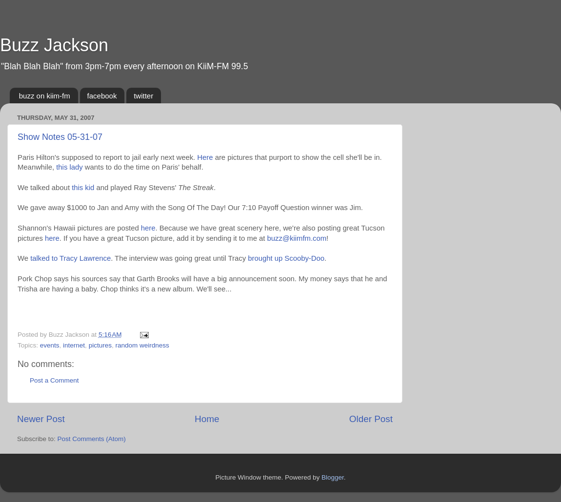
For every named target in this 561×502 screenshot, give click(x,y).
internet (74, 345)
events (50, 345)
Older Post (371, 419)
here (148, 228)
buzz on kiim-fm (44, 96)
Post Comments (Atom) (92, 439)
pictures (100, 345)
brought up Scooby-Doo (286, 258)
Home (207, 419)
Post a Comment (54, 380)
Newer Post (41, 419)
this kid (83, 188)
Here (205, 157)
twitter (143, 96)
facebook (102, 96)
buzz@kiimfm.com (296, 238)
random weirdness (142, 345)
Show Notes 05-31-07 (60, 137)
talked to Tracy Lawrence (70, 258)
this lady (69, 167)
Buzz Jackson (54, 45)
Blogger (332, 477)
